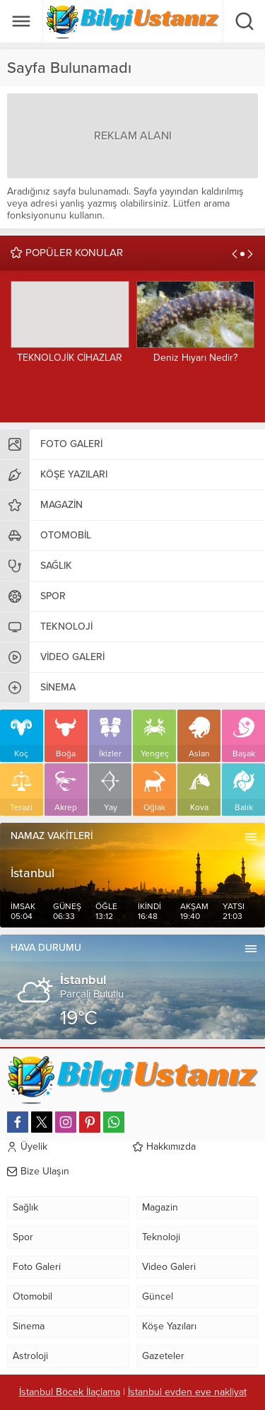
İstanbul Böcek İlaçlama (69, 1392)
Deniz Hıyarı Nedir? (195, 358)
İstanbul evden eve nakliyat (187, 1392)
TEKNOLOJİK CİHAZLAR (69, 358)
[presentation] (234, 254)
